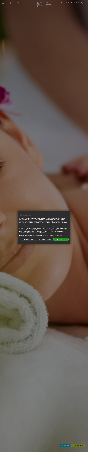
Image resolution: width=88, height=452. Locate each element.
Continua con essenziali (45, 239)
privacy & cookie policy (57, 235)
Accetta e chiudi (61, 239)
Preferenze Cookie (29, 239)
